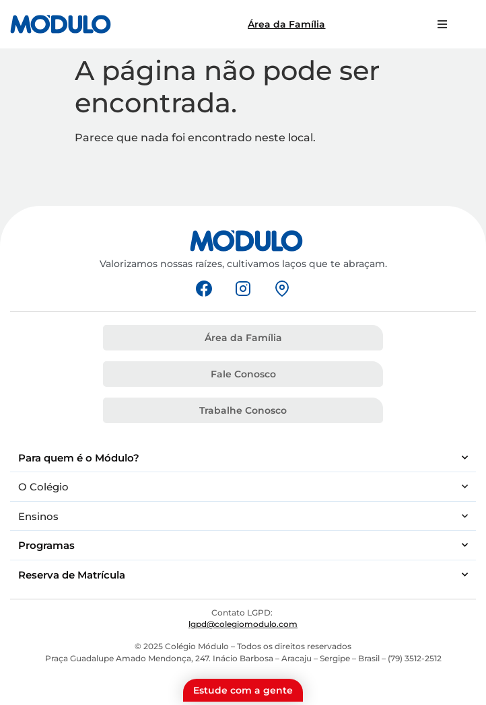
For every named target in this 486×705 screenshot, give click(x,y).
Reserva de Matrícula (243, 574)
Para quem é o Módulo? (243, 457)
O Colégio (243, 486)
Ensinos (243, 516)
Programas (243, 545)
